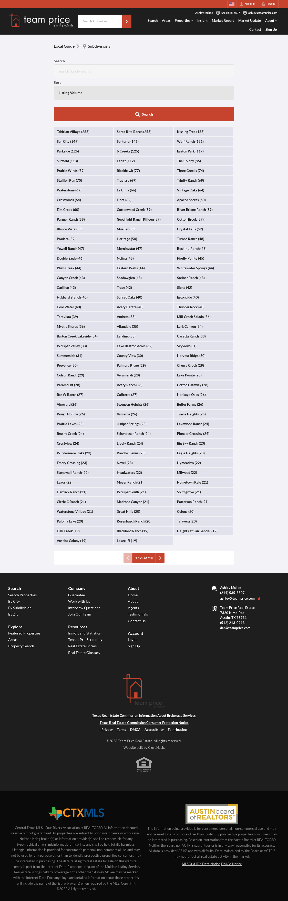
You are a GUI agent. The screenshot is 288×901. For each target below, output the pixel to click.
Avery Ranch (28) (129, 342)
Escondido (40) (188, 254)
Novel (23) (125, 420)
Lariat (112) (126, 118)
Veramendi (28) (128, 332)
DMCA (135, 686)
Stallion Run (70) (69, 137)
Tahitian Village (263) (73, 89)
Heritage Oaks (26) (191, 352)
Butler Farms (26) (190, 361)
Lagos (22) (65, 439)
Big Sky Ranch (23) (191, 400)
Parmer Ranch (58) (71, 176)
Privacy (107, 686)
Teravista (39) (67, 274)
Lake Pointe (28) (189, 332)
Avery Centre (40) (130, 264)
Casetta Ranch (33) (191, 293)
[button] (126, 21)
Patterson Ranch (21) (193, 459)
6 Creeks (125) (128, 108)
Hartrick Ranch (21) (71, 449)
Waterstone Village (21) (75, 468)
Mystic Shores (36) (71, 283)
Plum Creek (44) (69, 225)
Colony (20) (185, 468)
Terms (121, 686)
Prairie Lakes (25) (70, 381)
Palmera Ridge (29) (131, 322)
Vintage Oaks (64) (190, 147)
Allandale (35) (127, 283)
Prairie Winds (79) (71, 128)
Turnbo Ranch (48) (190, 196)
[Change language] (231, 4)
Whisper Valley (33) (72, 303)
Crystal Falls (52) (190, 186)
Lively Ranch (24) (130, 400)
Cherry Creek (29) (190, 322)
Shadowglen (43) (129, 235)
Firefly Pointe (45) (190, 215)
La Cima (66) (126, 147)
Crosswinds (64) (69, 157)
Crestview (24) (68, 400)
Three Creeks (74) (190, 128)
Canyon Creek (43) (71, 235)
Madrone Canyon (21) (133, 459)
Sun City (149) (67, 98)
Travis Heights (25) (191, 371)
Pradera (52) (66, 196)
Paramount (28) (68, 342)
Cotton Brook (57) (190, 176)
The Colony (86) (189, 118)
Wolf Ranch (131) (190, 98)
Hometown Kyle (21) (192, 439)
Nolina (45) (125, 215)
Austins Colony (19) (71, 498)
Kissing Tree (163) (190, 89)
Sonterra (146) (128, 98)
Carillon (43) (66, 244)
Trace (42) (124, 244)
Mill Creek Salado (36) (194, 274)
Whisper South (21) (131, 449)
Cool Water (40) (69, 264)
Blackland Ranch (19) (132, 488)
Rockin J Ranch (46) (192, 205)
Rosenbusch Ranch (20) (134, 478)
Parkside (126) (68, 108)
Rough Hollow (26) (71, 371)
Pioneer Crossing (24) (193, 390)
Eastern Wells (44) (131, 225)
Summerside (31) (69, 313)
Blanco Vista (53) (70, 186)
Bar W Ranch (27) (70, 352)
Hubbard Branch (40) (72, 254)
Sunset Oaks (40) (129, 254)
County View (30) (130, 313)
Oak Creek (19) (68, 488)
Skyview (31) (187, 303)
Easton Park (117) (190, 108)
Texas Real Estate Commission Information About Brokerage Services (144, 672)
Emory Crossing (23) (72, 420)
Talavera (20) (187, 478)
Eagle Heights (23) (191, 410)
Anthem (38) (126, 274)
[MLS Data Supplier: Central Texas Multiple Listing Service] (76, 771)
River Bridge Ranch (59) (195, 167)
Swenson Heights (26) (133, 361)
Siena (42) (184, 244)
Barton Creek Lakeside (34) (77, 293)
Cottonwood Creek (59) (134, 167)
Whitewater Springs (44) (195, 225)
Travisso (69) (126, 137)
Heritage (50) (127, 196)
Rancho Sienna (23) (131, 410)
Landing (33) (126, 293)
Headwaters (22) (129, 429)
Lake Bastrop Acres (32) (134, 303)
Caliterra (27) (127, 352)
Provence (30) (67, 322)
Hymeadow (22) (189, 420)
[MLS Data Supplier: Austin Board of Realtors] (211, 771)
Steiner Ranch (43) (191, 235)
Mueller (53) (126, 186)
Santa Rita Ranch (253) (134, 89)
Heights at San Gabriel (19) (197, 488)
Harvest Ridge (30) (191, 313)
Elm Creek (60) (68, 167)
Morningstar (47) (129, 205)
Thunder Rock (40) (190, 264)
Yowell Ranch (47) (70, 205)
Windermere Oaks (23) (74, 410)
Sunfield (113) (67, 118)
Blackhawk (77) (128, 128)
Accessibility (154, 686)
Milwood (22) (187, 429)
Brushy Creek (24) (70, 390)
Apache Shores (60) (191, 157)
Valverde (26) (127, 371)
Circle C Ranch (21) (71, 459)
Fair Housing (177, 686)
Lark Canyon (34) (190, 283)
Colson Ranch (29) (70, 332)
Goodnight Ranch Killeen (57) (139, 176)
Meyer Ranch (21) (130, 439)
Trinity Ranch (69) (190, 137)
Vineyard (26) (67, 361)
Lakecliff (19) (127, 498)
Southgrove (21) (189, 449)
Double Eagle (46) (70, 215)
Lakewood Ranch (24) (193, 381)
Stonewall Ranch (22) (73, 429)
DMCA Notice (231, 821)
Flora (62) (124, 157)
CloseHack (156, 704)
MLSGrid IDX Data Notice (201, 821)
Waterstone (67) (69, 147)
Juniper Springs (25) (132, 381)
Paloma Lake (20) (70, 478)
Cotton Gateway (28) (192, 342)
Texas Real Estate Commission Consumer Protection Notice (144, 680)
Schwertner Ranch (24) (134, 390)
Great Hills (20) (128, 468)
